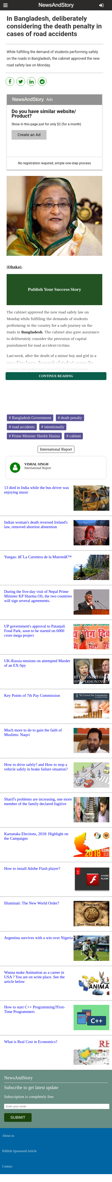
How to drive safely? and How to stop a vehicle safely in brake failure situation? (36, 766)
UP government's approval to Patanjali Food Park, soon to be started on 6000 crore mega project (34, 630)
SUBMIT (17, 1117)
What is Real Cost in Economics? (30, 1041)
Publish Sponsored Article (19, 1151)
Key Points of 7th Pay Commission (32, 695)
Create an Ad (29, 134)
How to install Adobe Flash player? (32, 868)
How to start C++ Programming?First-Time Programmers (34, 1009)
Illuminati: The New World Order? (31, 903)
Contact (7, 1166)
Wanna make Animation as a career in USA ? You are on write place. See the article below (34, 977)
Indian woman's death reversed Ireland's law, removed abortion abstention (36, 524)
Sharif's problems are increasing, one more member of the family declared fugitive (38, 801)
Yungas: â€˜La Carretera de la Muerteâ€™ (37, 557)
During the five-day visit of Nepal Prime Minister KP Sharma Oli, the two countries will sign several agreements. (38, 596)
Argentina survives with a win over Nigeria (38, 938)
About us (8, 1135)
